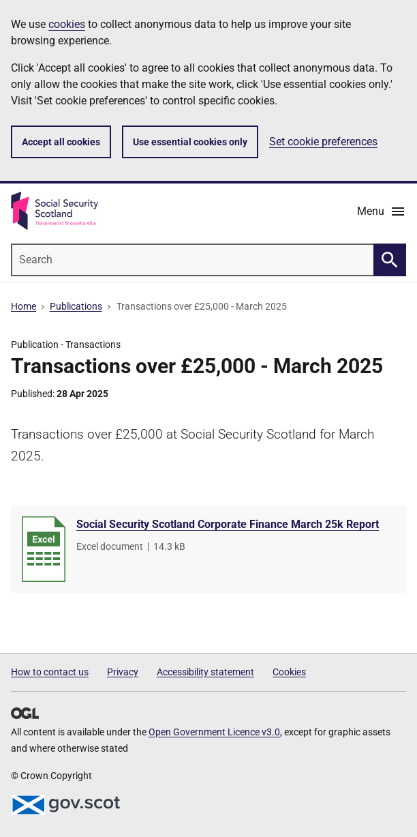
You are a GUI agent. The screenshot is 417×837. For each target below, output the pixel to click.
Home (23, 306)
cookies (66, 24)
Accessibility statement (205, 671)
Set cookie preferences (323, 141)
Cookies (289, 671)
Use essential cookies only (190, 141)
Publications (76, 306)
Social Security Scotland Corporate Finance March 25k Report (227, 524)
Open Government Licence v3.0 (214, 731)
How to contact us (50, 671)
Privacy (122, 671)
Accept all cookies (61, 141)
